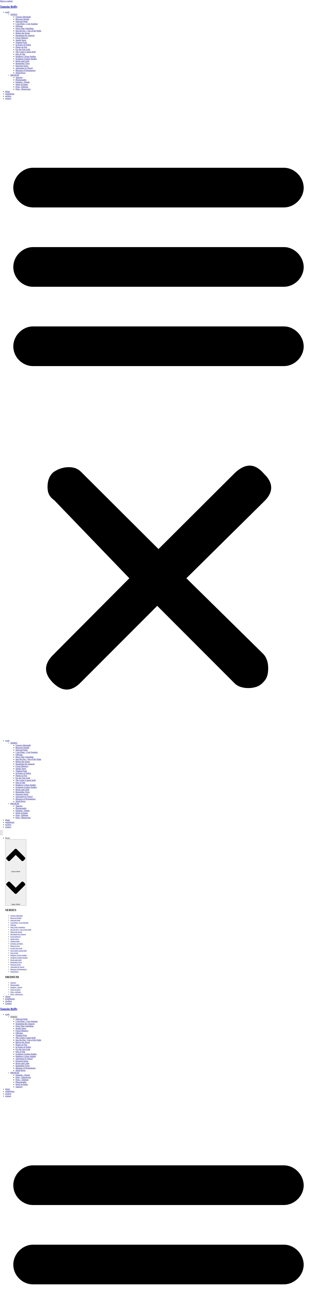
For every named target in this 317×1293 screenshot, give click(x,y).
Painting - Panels (23, 82)
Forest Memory (22, 38)
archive (8, 96)
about (7, 91)
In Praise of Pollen (23, 45)
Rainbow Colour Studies (26, 56)
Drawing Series (22, 66)
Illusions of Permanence (26, 70)
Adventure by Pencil (24, 68)
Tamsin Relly (8, 6)
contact (8, 98)
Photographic (21, 80)
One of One (20, 54)
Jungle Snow (21, 40)
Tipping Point (21, 42)
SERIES (13, 14)
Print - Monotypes (23, 89)
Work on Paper (22, 84)
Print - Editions (22, 87)
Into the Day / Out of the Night (28, 31)
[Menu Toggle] (1, 832)
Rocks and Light (22, 61)
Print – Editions (15, 992)
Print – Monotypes (16, 994)
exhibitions (9, 94)
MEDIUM (14, 75)
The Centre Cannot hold (25, 52)
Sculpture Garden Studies (26, 59)
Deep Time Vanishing (24, 28)
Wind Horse (21, 73)
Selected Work (22, 21)
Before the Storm (23, 33)
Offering (19, 26)
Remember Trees (23, 63)
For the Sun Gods (23, 49)
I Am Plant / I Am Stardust (27, 24)
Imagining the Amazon (25, 35)
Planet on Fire (21, 47)
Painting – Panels (16, 987)
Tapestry (19, 77)
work (7, 12)
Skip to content (6, 1)
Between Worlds (22, 19)
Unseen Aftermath (23, 17)
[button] (158, 419)
